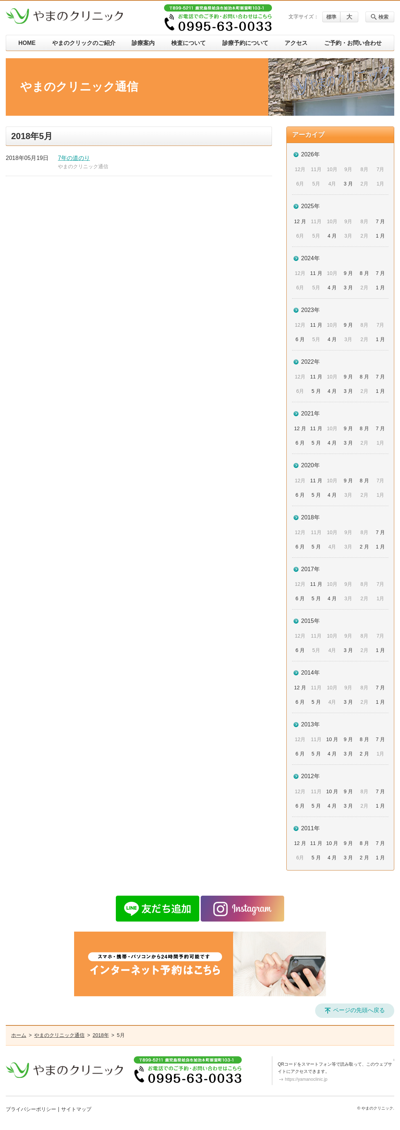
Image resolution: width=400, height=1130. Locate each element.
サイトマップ (76, 1109)
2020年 (310, 465)
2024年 (310, 258)
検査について (188, 43)
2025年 (310, 206)
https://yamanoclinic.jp (306, 1079)
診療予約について (245, 43)
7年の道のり (74, 158)
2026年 (310, 154)
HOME (27, 43)
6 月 (300, 339)
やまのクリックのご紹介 (83, 43)
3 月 (348, 184)
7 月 (380, 221)
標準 (331, 17)
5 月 (316, 391)
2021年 (310, 413)
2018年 (310, 517)
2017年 (310, 569)
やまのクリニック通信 (83, 166)
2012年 (310, 776)
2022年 (310, 362)
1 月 (380, 236)
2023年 (310, 310)
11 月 (316, 273)
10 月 (332, 739)
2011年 (310, 828)
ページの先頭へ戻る (359, 1010)
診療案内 (143, 43)
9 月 (348, 273)
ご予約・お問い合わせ (353, 43)
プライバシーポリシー (31, 1109)
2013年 (310, 724)
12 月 (300, 221)
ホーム (18, 1035)
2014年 (310, 673)
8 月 (364, 273)
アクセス (296, 43)
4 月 (332, 236)
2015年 (310, 621)
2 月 (364, 547)
